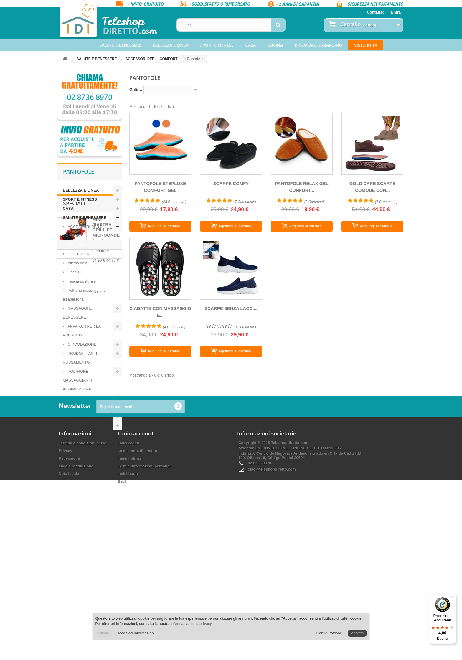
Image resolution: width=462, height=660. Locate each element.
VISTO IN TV (365, 45)
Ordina (135, 89)
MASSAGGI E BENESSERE (77, 312)
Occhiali (74, 272)
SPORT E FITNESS (217, 45)
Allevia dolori (78, 263)
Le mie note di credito (137, 592)
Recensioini (69, 600)
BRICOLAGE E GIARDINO (318, 45)
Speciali (74, 448)
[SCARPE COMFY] (231, 144)
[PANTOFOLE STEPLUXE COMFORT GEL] (160, 144)
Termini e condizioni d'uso (82, 584)
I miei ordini (128, 584)
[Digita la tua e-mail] (140, 548)
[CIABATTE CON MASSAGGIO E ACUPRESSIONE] (160, 269)
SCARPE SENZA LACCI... (230, 308)
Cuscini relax (78, 254)
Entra (396, 12)
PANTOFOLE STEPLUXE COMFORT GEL (160, 187)
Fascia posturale (81, 281)
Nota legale (69, 615)
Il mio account (136, 574)
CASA (250, 45)
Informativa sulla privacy (191, 624)
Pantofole (75, 244)
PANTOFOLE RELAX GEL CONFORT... (301, 187)
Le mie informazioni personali (144, 607)
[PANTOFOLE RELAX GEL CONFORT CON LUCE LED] (302, 144)
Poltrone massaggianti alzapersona (84, 294)
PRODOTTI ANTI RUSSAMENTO (80, 357)
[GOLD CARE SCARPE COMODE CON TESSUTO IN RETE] (372, 144)
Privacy (65, 592)
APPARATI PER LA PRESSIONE (82, 330)
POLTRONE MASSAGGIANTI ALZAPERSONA (77, 380)
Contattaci (376, 12)
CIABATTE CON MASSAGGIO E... (160, 312)
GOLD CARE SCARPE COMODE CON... (372, 187)
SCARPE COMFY (231, 183)
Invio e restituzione (76, 607)
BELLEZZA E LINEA (170, 45)
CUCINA (275, 45)
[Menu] (452, 597)
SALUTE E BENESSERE (120, 45)
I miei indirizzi (130, 600)
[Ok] (178, 548)
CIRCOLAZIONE (81, 344)
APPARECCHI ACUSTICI (89, 398)
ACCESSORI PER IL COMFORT (151, 59)
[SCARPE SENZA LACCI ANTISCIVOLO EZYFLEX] (231, 269)
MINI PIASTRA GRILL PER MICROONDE (106, 471)
